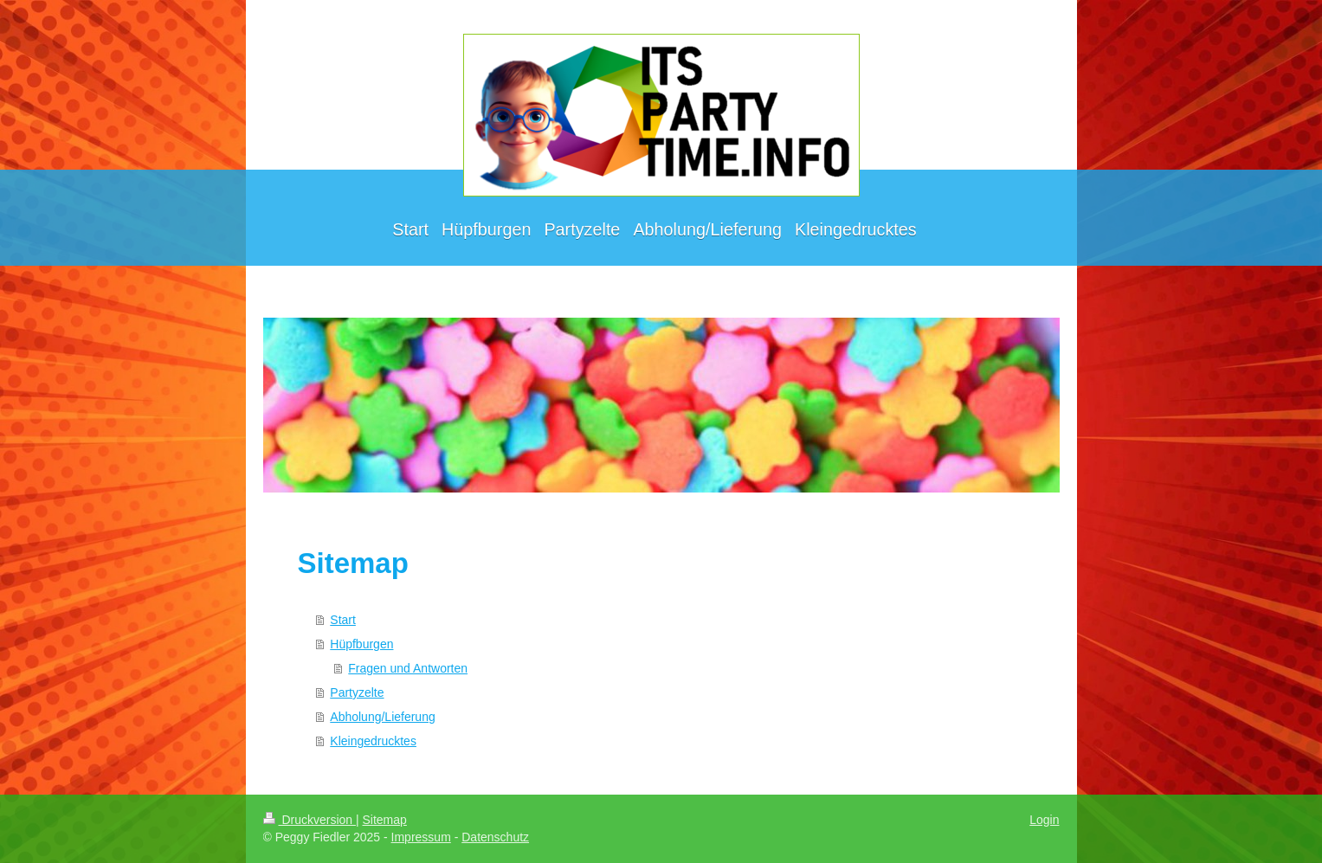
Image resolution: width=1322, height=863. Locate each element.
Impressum (421, 837)
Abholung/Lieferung (382, 717)
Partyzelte (357, 692)
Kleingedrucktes (373, 741)
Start (343, 620)
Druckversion (309, 820)
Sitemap (385, 820)
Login (1044, 820)
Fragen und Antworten (408, 668)
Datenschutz (495, 837)
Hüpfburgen (361, 644)
